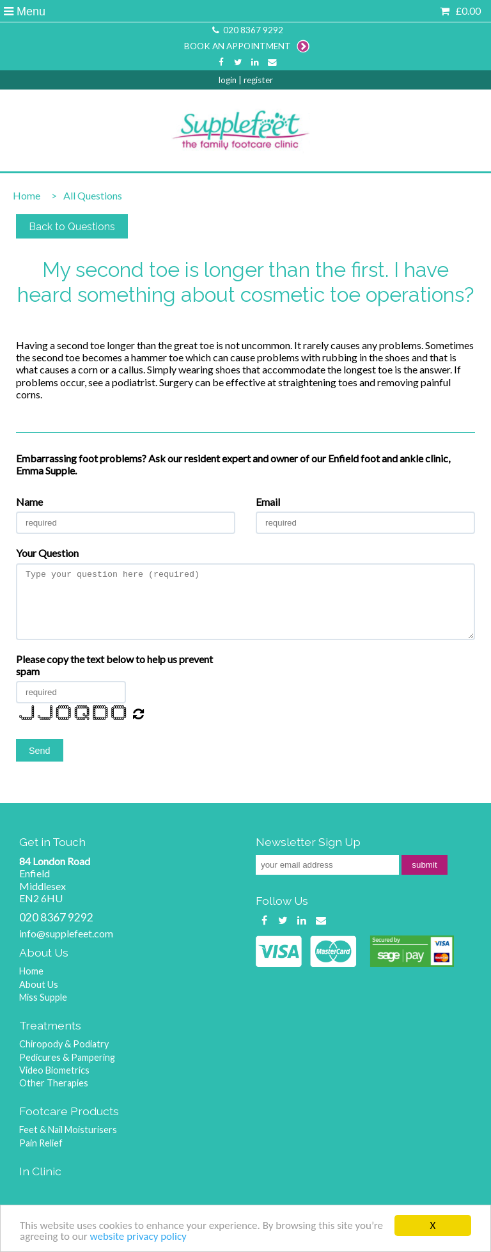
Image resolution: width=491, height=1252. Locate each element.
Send (40, 751)
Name (29, 502)
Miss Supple (43, 997)
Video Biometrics (54, 1070)
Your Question (47, 553)
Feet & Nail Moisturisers (68, 1129)
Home (26, 195)
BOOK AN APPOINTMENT (246, 46)
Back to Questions (72, 227)
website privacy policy (138, 1237)
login (228, 80)
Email (268, 502)
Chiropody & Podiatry (64, 1043)
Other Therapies (53, 1082)
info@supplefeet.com (66, 933)
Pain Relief (41, 1143)
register (258, 80)
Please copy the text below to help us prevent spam (114, 665)
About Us (38, 984)
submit (424, 865)
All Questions (83, 195)
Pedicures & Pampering (67, 1057)
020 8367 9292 (246, 30)
